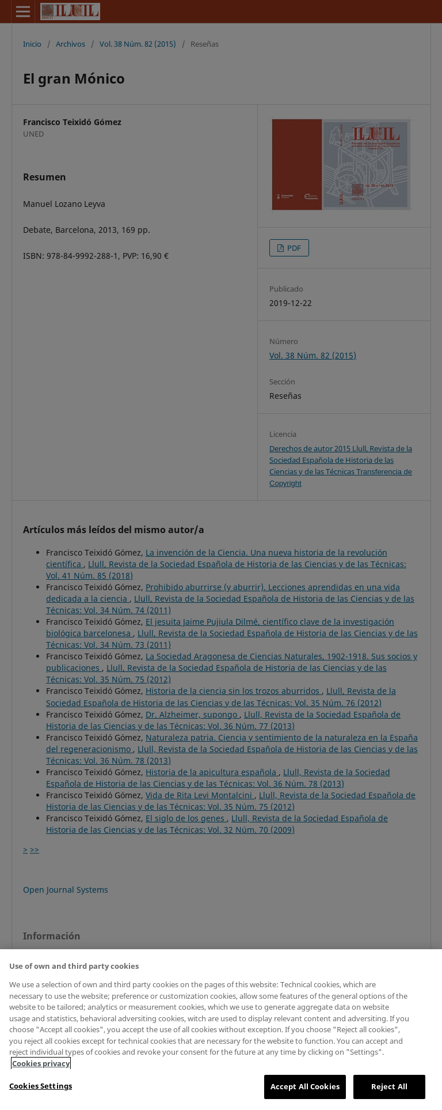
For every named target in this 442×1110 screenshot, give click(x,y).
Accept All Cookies (305, 1086)
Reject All (389, 1086)
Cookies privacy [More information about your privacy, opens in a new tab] (41, 1063)
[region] (221, 1029)
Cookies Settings (40, 1086)
